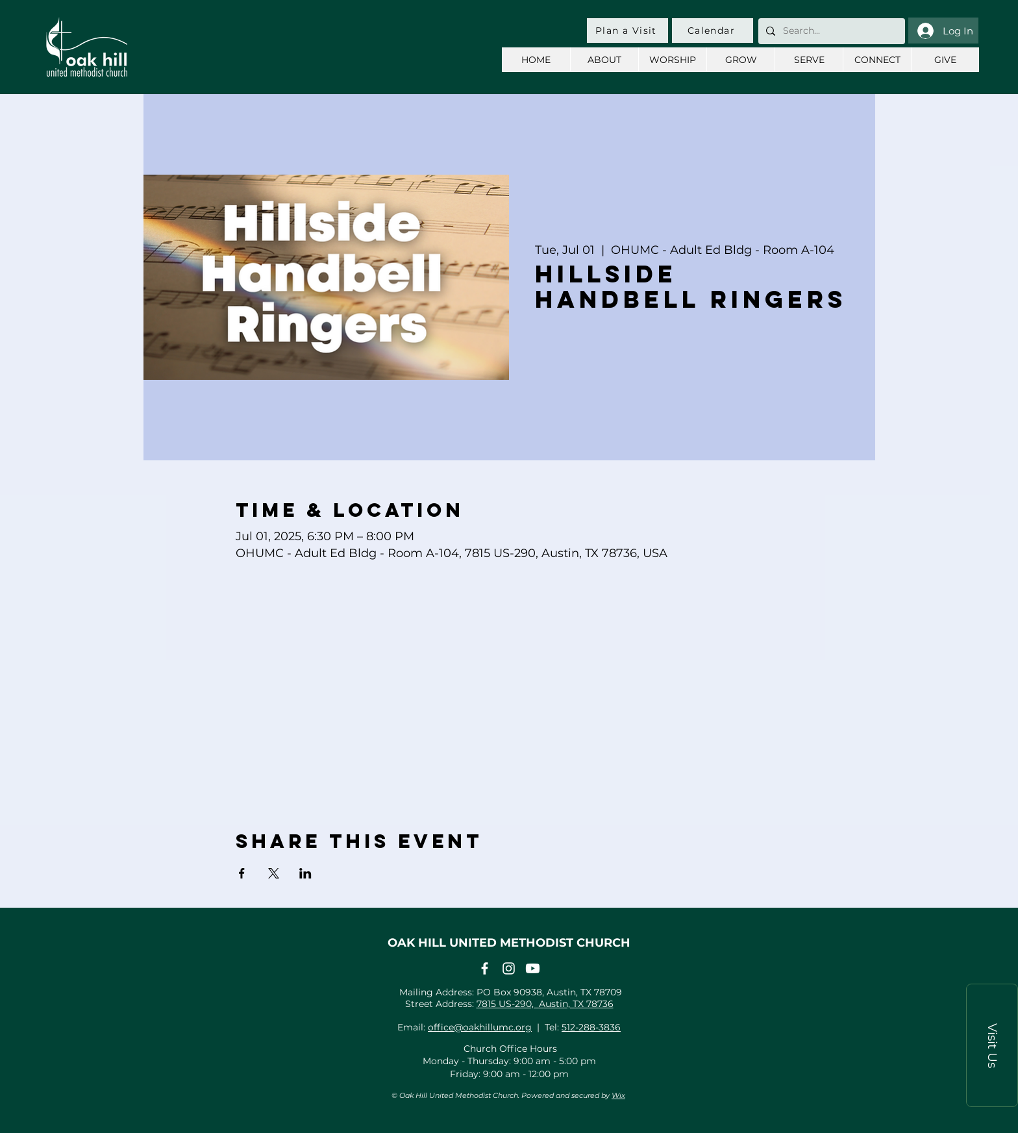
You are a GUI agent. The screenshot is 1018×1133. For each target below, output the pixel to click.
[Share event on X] (273, 873)
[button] (992, 1045)
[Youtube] (533, 968)
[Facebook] (485, 968)
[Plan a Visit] (627, 30)
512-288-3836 (591, 1027)
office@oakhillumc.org (480, 1027)
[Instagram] (509, 968)
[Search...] (830, 31)
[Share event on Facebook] (242, 873)
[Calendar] (712, 30)
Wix (618, 1095)
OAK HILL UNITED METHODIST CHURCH (509, 943)
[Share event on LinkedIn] (305, 873)
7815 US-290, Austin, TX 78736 (545, 1004)
